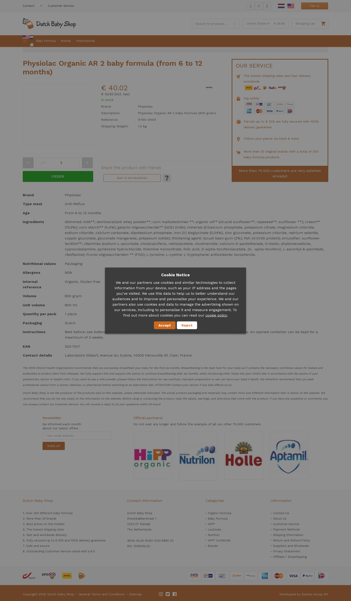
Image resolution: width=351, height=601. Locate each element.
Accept (164, 325)
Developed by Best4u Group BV (303, 594)
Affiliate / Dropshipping (290, 556)
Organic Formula (219, 513)
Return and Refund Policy (291, 540)
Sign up (314, 5)
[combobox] (216, 23)
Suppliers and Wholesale (291, 546)
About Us (279, 518)
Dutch (281, 6)
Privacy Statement (286, 551)
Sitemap (135, 594)
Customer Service (61, 6)
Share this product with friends (131, 168)
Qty (43, 162)
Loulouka (214, 529)
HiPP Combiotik (219, 540)
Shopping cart (306, 23)
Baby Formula (218, 518)
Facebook (175, 594)
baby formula (63, 513)
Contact (28, 6)
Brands (213, 546)
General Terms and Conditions (102, 594)
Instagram (161, 594)
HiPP (211, 524)
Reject (187, 325)
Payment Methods (286, 529)
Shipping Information (288, 535)
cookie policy (216, 315)
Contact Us (281, 513)
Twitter (168, 594)
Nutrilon (214, 535)
